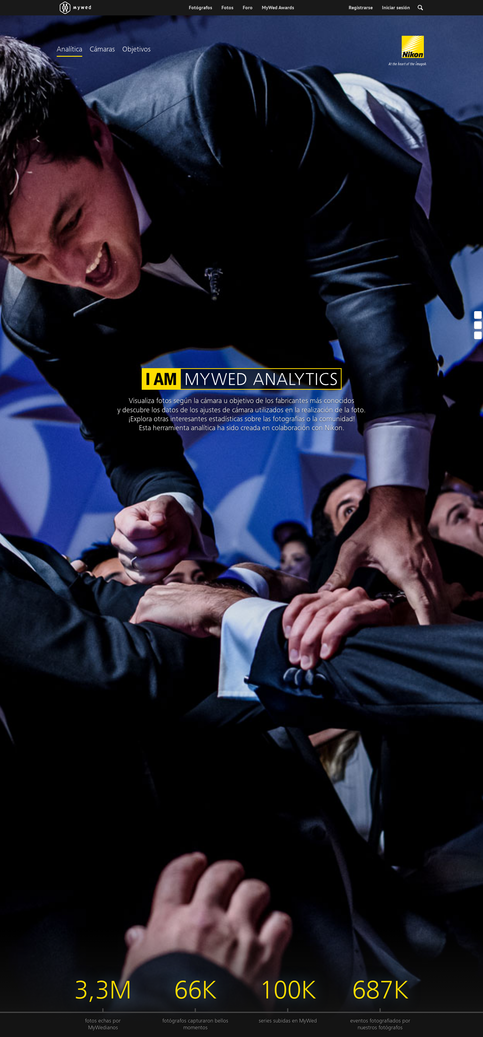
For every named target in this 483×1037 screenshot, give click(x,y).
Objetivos (136, 50)
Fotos (227, 7)
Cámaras (102, 50)
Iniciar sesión (396, 7)
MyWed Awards (278, 7)
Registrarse (361, 7)
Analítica (69, 50)
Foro (248, 7)
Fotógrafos (200, 7)
